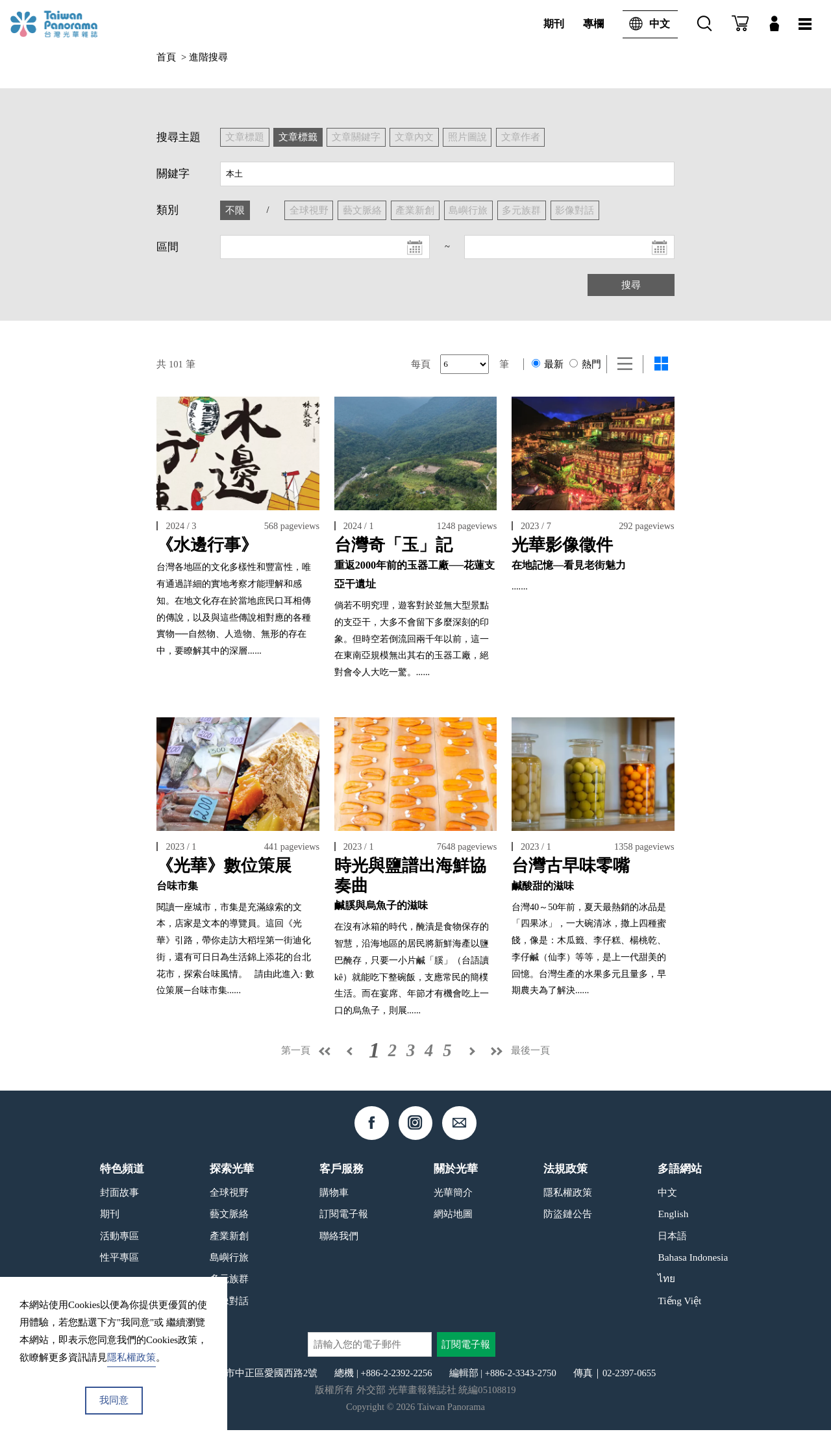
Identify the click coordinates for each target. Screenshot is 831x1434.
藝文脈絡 (229, 1217)
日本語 (672, 1238)
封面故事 (119, 1195)
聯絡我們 (338, 1238)
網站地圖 (453, 1217)
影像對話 (229, 1304)
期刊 (553, 24)
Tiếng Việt (679, 1304)
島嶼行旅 (229, 1261)
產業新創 (229, 1238)
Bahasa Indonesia (693, 1261)
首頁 (166, 57)
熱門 (585, 364)
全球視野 (229, 1195)
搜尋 (631, 285)
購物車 (334, 1195)
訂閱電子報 (343, 1217)
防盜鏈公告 (567, 1217)
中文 (646, 24)
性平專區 (119, 1261)
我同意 (114, 1400)
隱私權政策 (567, 1195)
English (673, 1217)
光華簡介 (453, 1195)
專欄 (593, 24)
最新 (548, 364)
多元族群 (229, 1282)
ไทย (666, 1282)
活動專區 (119, 1238)
